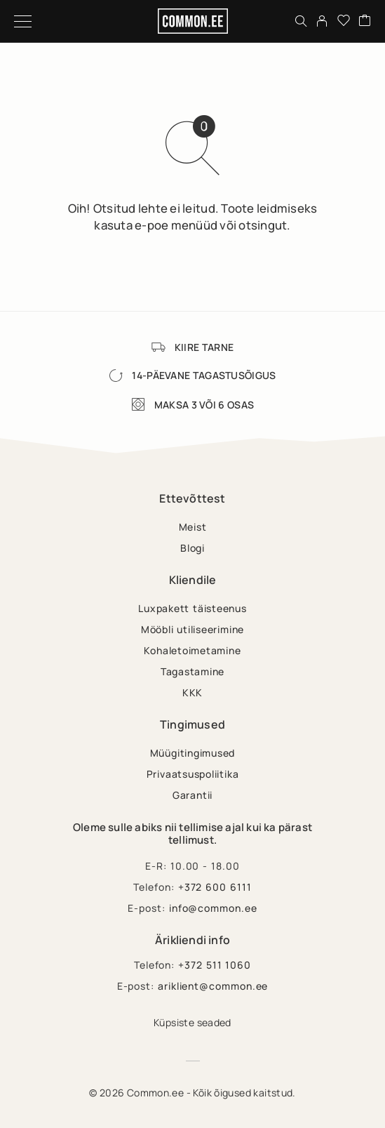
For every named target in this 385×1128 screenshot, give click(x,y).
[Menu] (23, 21)
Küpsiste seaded (192, 1022)
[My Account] (322, 21)
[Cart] (364, 21)
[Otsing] (301, 21)
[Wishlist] (343, 21)
